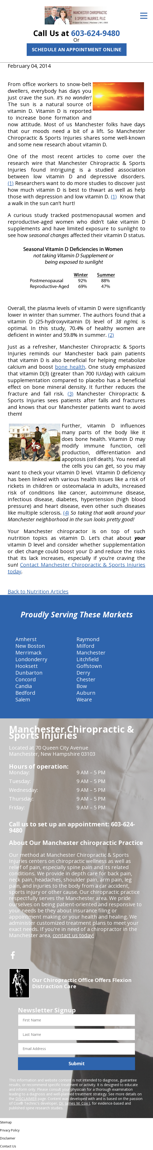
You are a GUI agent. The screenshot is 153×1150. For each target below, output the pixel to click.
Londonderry (31, 659)
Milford (85, 645)
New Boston (30, 645)
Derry (83, 672)
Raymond (87, 639)
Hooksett (26, 665)
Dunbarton (29, 672)
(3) (70, 393)
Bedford (25, 692)
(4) (66, 512)
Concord (25, 679)
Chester (85, 679)
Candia (23, 686)
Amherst (26, 639)
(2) (111, 334)
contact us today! (73, 935)
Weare (84, 699)
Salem (22, 699)
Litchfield (87, 659)
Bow (81, 686)
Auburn (85, 692)
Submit (77, 1063)
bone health (70, 366)
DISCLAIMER (26, 1098)
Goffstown (89, 665)
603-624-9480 (95, 33)
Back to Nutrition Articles (38, 591)
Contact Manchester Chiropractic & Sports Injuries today (76, 568)
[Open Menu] (144, 16)
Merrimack (28, 652)
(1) (11, 183)
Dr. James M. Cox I (74, 1103)
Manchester (91, 652)
